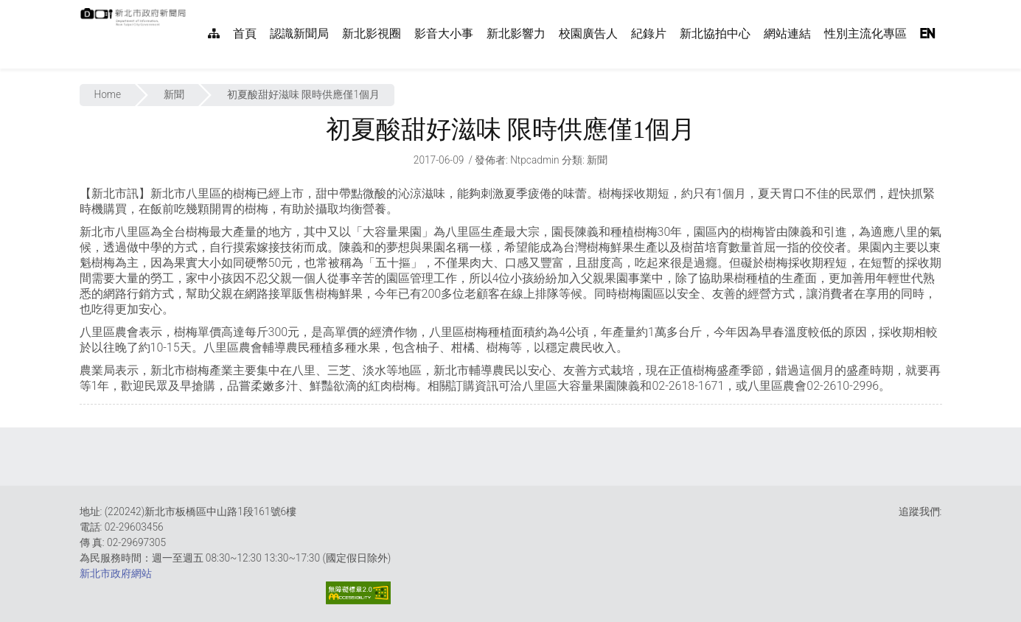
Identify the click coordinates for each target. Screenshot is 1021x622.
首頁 (245, 34)
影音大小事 (443, 34)
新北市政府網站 (116, 573)
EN (927, 34)
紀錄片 (648, 34)
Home (108, 94)
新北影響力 (516, 34)
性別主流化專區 (865, 34)
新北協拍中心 (715, 34)
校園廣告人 (588, 34)
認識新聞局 (299, 34)
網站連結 (787, 34)
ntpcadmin (535, 160)
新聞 (174, 94)
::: (194, 8)
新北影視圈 (371, 34)
